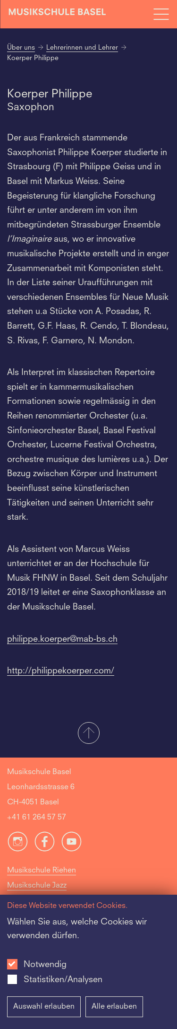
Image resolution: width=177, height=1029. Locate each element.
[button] (88, 734)
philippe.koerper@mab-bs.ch (62, 639)
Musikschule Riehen (41, 870)
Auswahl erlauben (44, 1007)
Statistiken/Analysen (63, 980)
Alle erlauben (114, 1007)
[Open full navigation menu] (161, 14)
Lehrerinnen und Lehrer (82, 47)
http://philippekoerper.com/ (60, 671)
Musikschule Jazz (37, 885)
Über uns (21, 47)
